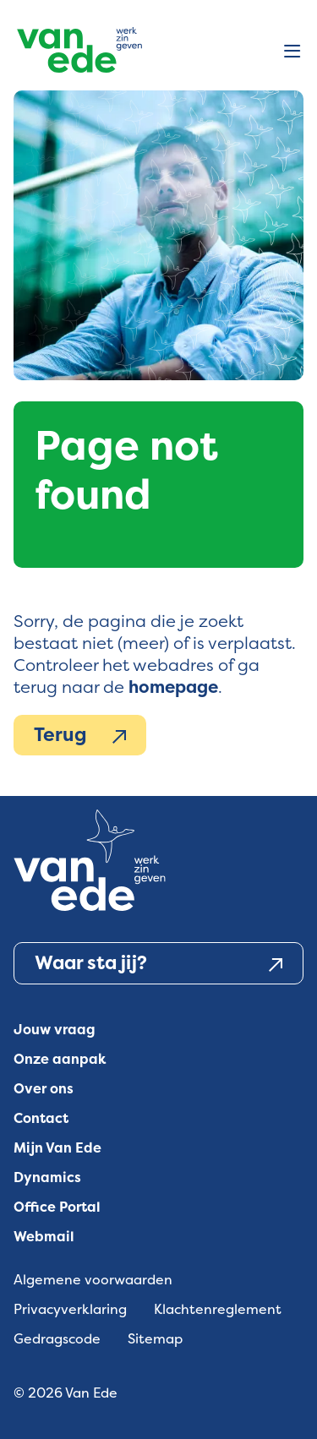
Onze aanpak (60, 1059)
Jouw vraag (55, 1029)
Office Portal (57, 1207)
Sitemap (155, 1339)
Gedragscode (57, 1339)
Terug (80, 735)
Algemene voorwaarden (93, 1280)
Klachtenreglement (217, 1309)
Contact (41, 1118)
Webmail (44, 1236)
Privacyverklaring (70, 1309)
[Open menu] (292, 52)
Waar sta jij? (158, 963)
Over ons (44, 1089)
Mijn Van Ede (57, 1148)
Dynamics (47, 1177)
